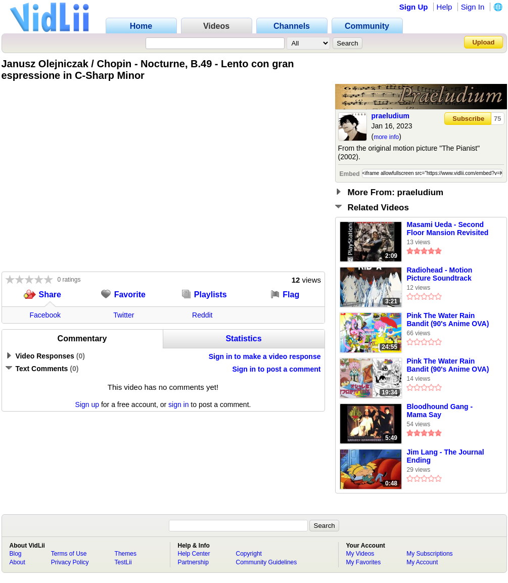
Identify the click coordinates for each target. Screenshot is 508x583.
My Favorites (363, 562)
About (17, 562)
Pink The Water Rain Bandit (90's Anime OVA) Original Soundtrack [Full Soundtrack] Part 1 (449, 320)
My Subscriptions (429, 553)
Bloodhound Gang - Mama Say (440, 410)
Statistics (243, 338)
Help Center (194, 553)
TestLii (123, 562)
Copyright (249, 553)
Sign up (87, 404)
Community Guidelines (266, 562)
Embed (350, 173)
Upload (483, 42)
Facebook (45, 315)
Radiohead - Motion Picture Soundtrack (440, 274)
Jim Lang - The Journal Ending (445, 456)
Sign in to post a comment (276, 369)
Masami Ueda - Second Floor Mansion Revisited (448, 228)
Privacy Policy (70, 562)
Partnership (193, 562)
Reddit (202, 315)
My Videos (360, 553)
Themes (125, 553)
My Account (422, 562)
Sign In (473, 7)
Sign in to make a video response (265, 356)
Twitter (123, 315)
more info (386, 137)
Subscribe (468, 118)
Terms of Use (69, 553)
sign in (178, 404)
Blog (16, 553)
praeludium (390, 116)
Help (444, 7)
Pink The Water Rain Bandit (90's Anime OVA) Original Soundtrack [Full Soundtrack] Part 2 (449, 365)
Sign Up (413, 7)
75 (497, 118)
